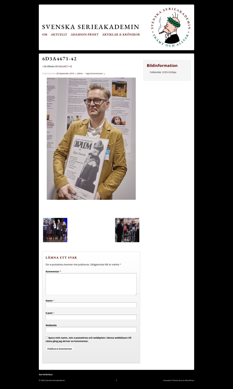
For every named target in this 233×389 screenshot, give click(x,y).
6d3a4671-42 (65, 66)
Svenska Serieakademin (91, 26)
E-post (49, 316)
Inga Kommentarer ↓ (95, 73)
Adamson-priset (85, 34)
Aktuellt (59, 34)
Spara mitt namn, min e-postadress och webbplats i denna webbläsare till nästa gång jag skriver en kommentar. (88, 343)
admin (80, 73)
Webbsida (51, 329)
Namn (49, 304)
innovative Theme (170, 384)
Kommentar (53, 271)
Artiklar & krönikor (121, 34)
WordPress (189, 384)
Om (44, 34)
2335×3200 (168, 72)
